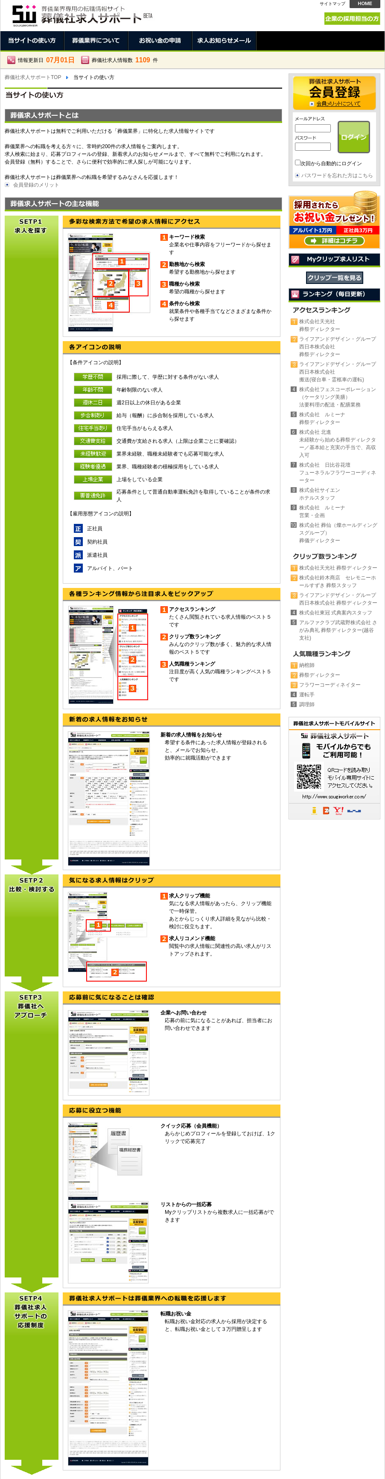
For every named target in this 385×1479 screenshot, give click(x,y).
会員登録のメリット (36, 185)
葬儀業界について (96, 40)
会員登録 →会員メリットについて (334, 93)
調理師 (307, 704)
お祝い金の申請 (160, 40)
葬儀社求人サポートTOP (33, 77)
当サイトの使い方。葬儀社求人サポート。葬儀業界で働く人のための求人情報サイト (81, 13)
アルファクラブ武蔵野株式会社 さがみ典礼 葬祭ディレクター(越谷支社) (338, 630)
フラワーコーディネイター (330, 685)
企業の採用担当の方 (352, 18)
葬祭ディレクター (319, 675)
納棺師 (307, 665)
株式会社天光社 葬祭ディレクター (338, 568)
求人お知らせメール (224, 40)
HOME (365, 4)
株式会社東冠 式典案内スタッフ (335, 613)
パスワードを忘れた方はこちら (337, 175)
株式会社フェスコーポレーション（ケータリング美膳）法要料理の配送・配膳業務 (337, 397)
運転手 (307, 695)
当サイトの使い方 (32, 40)
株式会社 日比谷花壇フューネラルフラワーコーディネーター (337, 472)
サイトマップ (332, 3)
